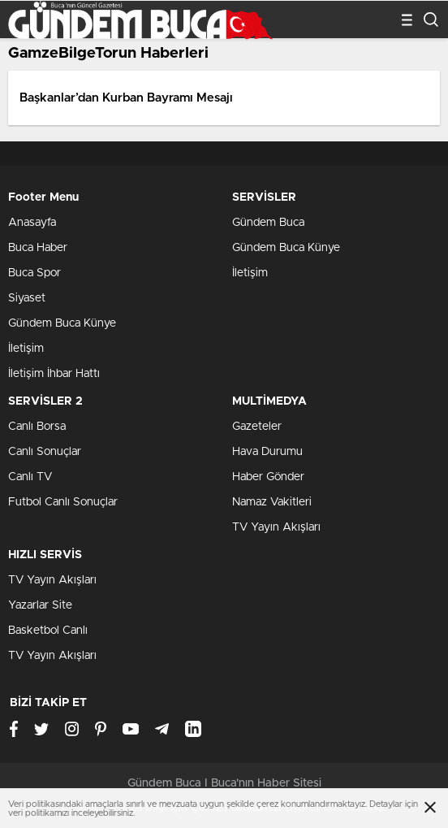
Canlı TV (30, 477)
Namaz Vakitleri (272, 502)
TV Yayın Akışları (276, 527)
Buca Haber (37, 248)
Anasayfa (32, 222)
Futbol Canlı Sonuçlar (63, 502)
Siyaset (26, 298)
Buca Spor (34, 273)
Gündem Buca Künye (62, 323)
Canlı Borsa (37, 426)
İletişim (26, 348)
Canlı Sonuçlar (44, 451)
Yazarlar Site (40, 605)
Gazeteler (257, 426)
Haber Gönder (268, 477)
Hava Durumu (267, 451)
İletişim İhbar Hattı (54, 373)
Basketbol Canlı (48, 630)
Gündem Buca (268, 222)
